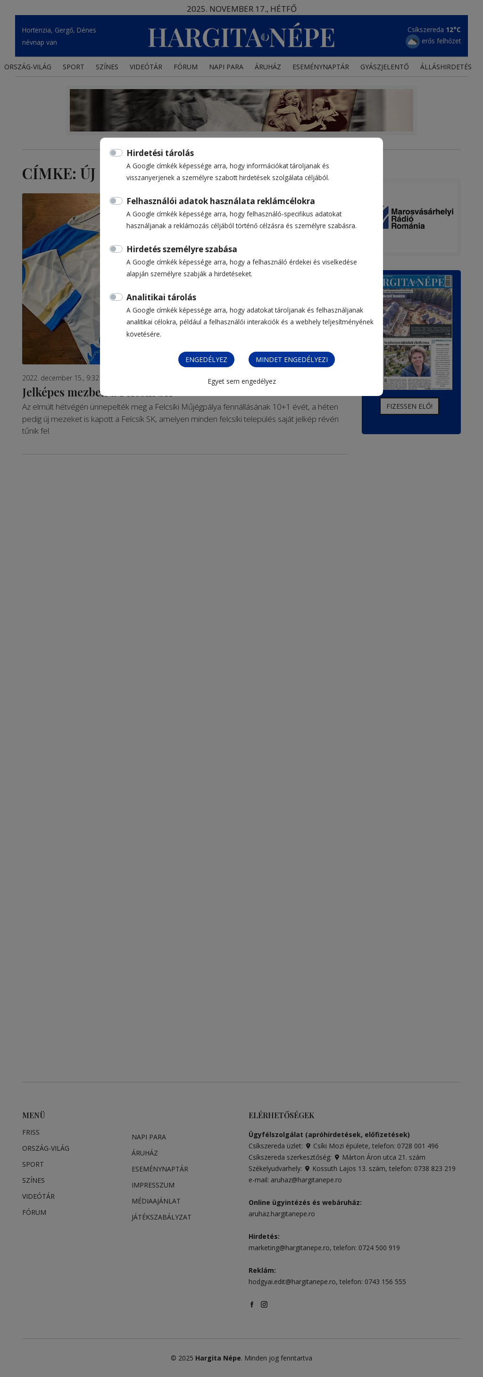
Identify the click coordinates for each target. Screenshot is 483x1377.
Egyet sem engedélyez (242, 381)
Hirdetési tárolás (160, 153)
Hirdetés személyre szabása (181, 249)
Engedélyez (206, 359)
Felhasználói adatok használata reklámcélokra (220, 201)
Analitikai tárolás (161, 297)
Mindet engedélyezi (292, 359)
